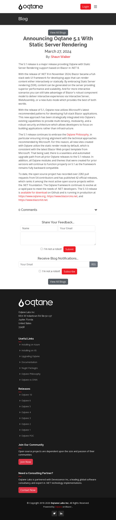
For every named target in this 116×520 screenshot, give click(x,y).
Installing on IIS (29, 350)
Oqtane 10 (27, 395)
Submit (69, 249)
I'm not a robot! (53, 249)
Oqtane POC (28, 436)
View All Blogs (58, 32)
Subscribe (69, 271)
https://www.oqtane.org (32, 196)
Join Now (25, 462)
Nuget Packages (30, 368)
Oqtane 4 (26, 412)
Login (85, 6)
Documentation (29, 362)
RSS (93, 264)
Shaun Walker (60, 57)
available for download (34, 192)
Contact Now (27, 490)
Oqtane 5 (26, 406)
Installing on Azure (31, 345)
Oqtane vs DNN (29, 380)
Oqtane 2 (26, 424)
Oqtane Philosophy (78, 134)
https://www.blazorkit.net (32, 200)
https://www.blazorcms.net (62, 196)
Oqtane (58, 506)
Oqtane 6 (26, 401)
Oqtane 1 (26, 430)
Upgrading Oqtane (31, 356)
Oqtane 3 (26, 418)
